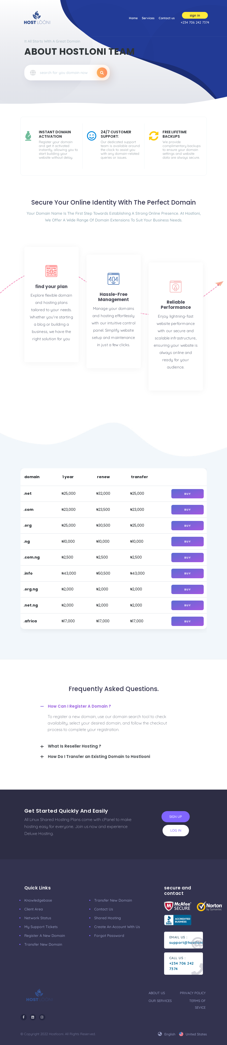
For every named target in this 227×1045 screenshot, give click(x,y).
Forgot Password (109, 935)
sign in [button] (195, 15)
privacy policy (193, 993)
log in (175, 830)
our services (160, 1001)
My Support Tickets (41, 926)
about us (157, 993)
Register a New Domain (44, 935)
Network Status (37, 918)
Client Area (33, 909)
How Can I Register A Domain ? (79, 706)
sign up (175, 816)
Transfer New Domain (43, 944)
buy (187, 494)
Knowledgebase (38, 900)
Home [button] (133, 17)
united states (193, 1034)
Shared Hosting (107, 918)
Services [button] (148, 19)
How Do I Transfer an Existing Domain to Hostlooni (99, 756)
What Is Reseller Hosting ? (74, 746)
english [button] (166, 1034)
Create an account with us (117, 926)
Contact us (167, 18)
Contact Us (103, 909)
